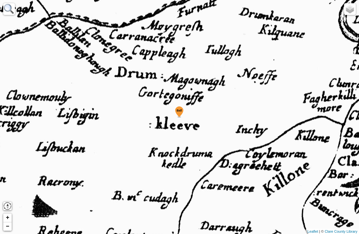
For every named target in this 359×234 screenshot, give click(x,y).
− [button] (7, 226)
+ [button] (7, 218)
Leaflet (312, 231)
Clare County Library (341, 231)
